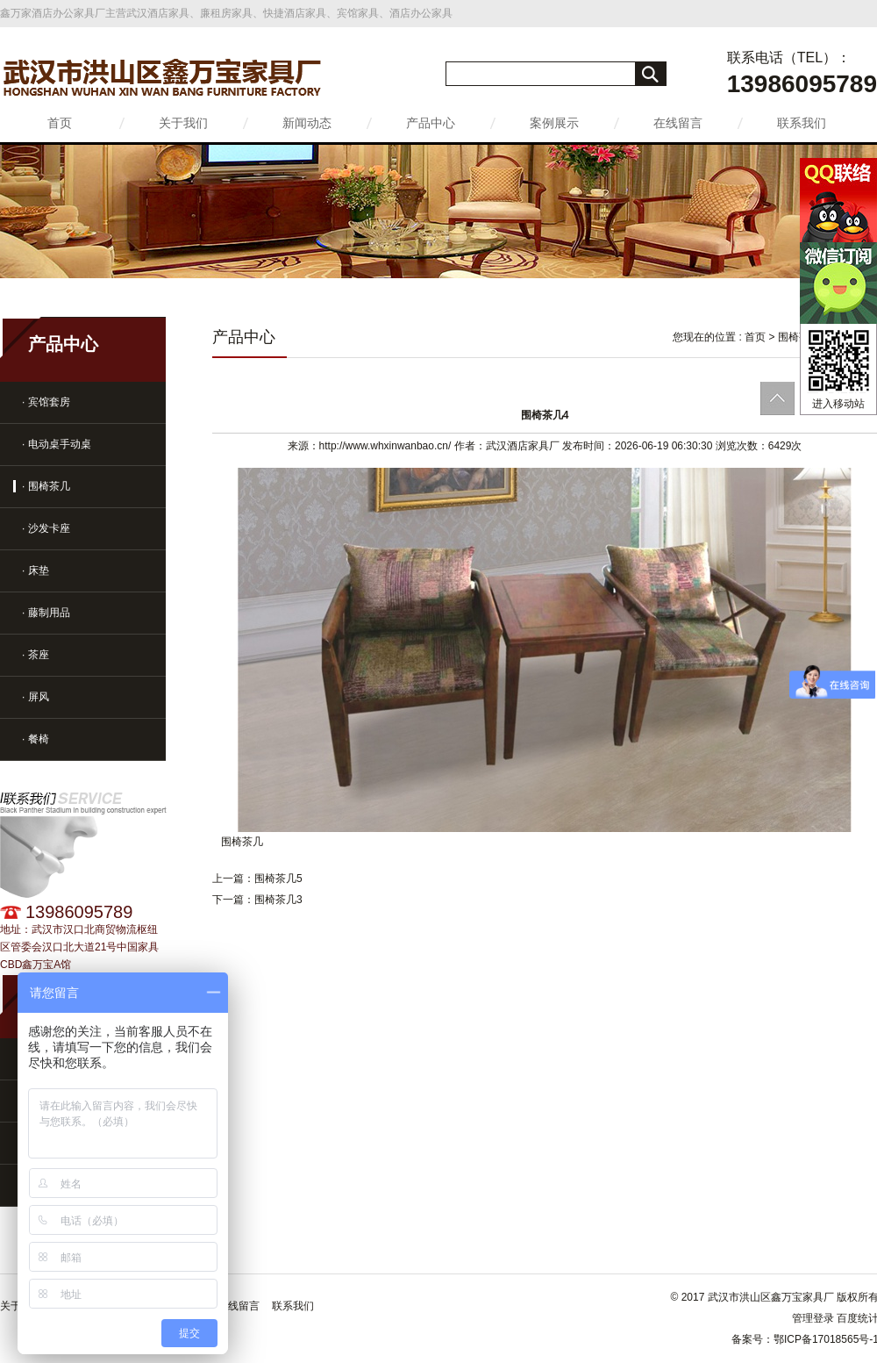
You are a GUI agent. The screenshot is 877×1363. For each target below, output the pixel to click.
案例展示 (554, 123)
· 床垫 (35, 570)
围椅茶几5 (278, 878)
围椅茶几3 (278, 899)
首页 (59, 123)
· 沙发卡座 (46, 528)
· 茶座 (35, 655)
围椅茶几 (799, 337)
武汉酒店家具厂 (523, 446)
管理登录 (813, 1318)
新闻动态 (307, 123)
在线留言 (677, 123)
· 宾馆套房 (46, 402)
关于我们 (183, 123)
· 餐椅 (35, 739)
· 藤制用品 (46, 612)
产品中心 (430, 123)
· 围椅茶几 (46, 486)
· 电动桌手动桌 (56, 444)
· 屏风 (35, 697)
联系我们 (801, 123)
